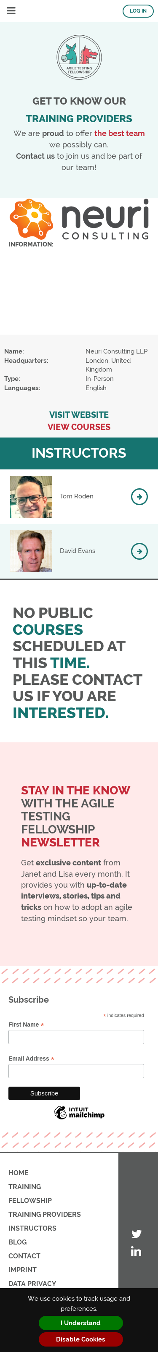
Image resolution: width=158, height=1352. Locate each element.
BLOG (17, 1242)
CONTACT (24, 1256)
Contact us (35, 156)
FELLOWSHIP (30, 1201)
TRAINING (24, 1187)
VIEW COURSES (79, 427)
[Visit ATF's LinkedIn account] (136, 1251)
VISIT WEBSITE (79, 415)
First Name (26, 1025)
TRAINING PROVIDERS (44, 1214)
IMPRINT (22, 1270)
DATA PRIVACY (32, 1284)
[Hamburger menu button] (11, 10)
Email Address (31, 1059)
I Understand (81, 1323)
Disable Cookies (80, 1339)
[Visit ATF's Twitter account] (136, 1234)
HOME (18, 1173)
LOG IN (138, 11)
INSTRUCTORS (32, 1228)
